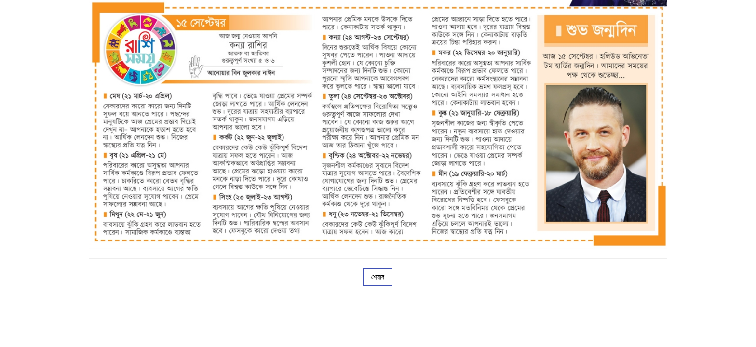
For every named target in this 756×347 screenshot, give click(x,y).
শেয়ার (377, 277)
